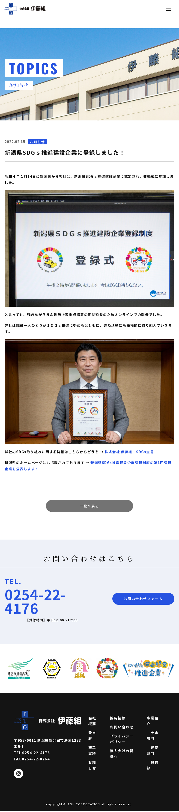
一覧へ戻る (89, 506)
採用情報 (118, 718)
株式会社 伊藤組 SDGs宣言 (129, 451)
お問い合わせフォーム (143, 599)
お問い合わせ (122, 727)
